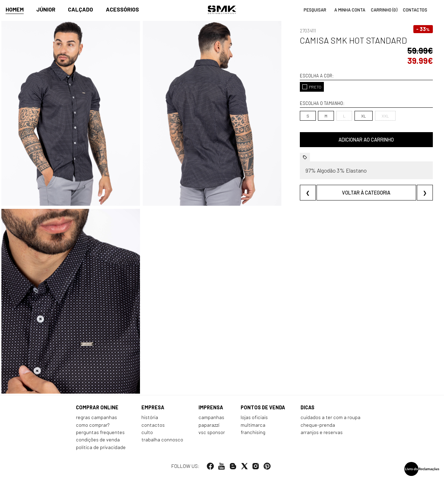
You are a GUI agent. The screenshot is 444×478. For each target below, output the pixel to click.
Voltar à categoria (366, 193)
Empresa (152, 407)
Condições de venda (98, 439)
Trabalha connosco (162, 439)
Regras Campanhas (96, 417)
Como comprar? (93, 425)
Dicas (307, 407)
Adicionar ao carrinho (366, 140)
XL (363, 115)
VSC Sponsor (211, 432)
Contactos (153, 425)
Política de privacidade (101, 447)
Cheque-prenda (318, 425)
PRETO (311, 86)
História (149, 417)
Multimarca (253, 425)
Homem (15, 9)
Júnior (45, 9)
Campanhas (211, 417)
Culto (147, 432)
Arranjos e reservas (322, 432)
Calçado (80, 9)
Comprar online (97, 407)
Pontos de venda (263, 407)
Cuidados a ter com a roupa (330, 417)
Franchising (253, 432)
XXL (385, 115)
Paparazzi (208, 425)
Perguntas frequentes (100, 432)
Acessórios (122, 9)
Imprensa (210, 407)
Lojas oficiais (254, 417)
